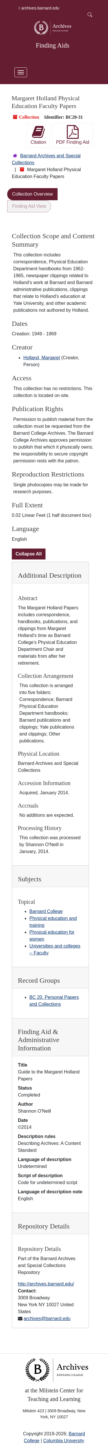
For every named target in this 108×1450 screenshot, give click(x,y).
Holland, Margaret (41, 357)
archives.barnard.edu (38, 8)
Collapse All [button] (29, 553)
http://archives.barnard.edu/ (46, 1283)
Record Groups (39, 980)
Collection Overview (32, 194)
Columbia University (63, 1440)
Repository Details (43, 1226)
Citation (38, 135)
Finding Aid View (29, 206)
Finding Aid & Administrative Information (38, 1040)
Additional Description (50, 575)
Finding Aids (52, 45)
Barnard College (46, 911)
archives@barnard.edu (47, 1318)
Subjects (29, 879)
